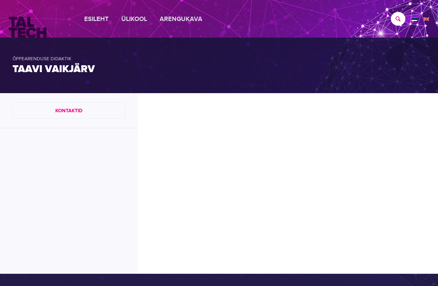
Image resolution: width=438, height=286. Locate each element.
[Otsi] (395, 19)
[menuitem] (99, 19)
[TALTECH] (28, 19)
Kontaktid (68, 111)
